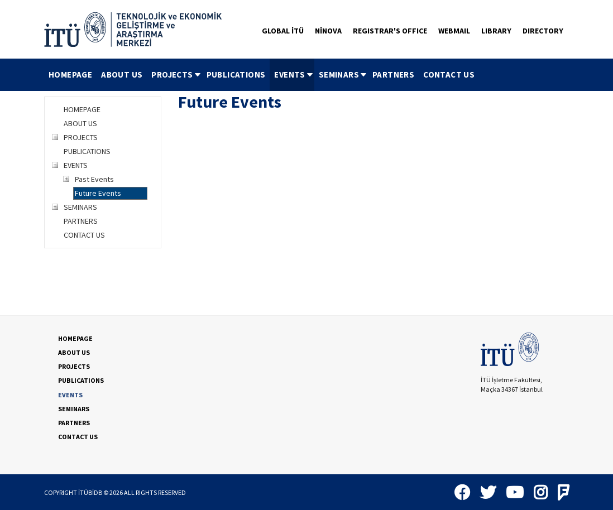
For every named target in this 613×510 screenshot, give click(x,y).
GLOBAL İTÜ (283, 31)
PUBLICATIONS (236, 74)
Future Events (98, 193)
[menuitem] (70, 75)
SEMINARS (343, 74)
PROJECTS (176, 74)
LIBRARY (496, 31)
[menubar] (261, 75)
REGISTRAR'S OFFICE (390, 31)
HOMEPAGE (70, 74)
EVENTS (294, 74)
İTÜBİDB (90, 492)
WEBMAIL (454, 31)
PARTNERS (393, 74)
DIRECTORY (543, 31)
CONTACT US (449, 74)
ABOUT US (121, 74)
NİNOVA (328, 31)
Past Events (94, 179)
